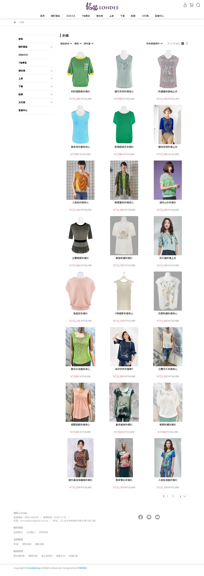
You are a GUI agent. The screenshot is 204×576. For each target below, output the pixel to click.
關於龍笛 (55, 15)
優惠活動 (39, 544)
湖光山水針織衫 (167, 202)
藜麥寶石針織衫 (124, 480)
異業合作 (60, 555)
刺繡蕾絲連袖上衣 (167, 91)
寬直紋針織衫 (80, 313)
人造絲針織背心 (80, 202)
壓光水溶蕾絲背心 (80, 369)
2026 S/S (70, 15)
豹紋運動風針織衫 (80, 91)
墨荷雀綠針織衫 (124, 424)
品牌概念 (18, 532)
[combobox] (66, 43)
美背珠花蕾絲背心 (80, 146)
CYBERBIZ (82, 567)
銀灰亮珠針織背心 (124, 91)
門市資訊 (43, 532)
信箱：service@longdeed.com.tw (31, 520)
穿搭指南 (26, 544)
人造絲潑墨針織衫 (167, 480)
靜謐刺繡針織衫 (124, 258)
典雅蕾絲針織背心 (124, 202)
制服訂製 (73, 555)
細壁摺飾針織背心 (80, 424)
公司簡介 (30, 532)
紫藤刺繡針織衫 (167, 424)
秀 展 (16, 544)
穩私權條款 (19, 555)
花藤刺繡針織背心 (167, 313)
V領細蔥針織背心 (124, 313)
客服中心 (159, 15)
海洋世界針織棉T (124, 369)
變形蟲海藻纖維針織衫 (80, 480)
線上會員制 (46, 555)
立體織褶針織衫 (80, 258)
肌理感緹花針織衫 (124, 146)
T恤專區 (86, 15)
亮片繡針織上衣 (167, 258)
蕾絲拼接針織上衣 (167, 146)
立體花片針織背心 (167, 369)
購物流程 (33, 555)
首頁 (42, 15)
